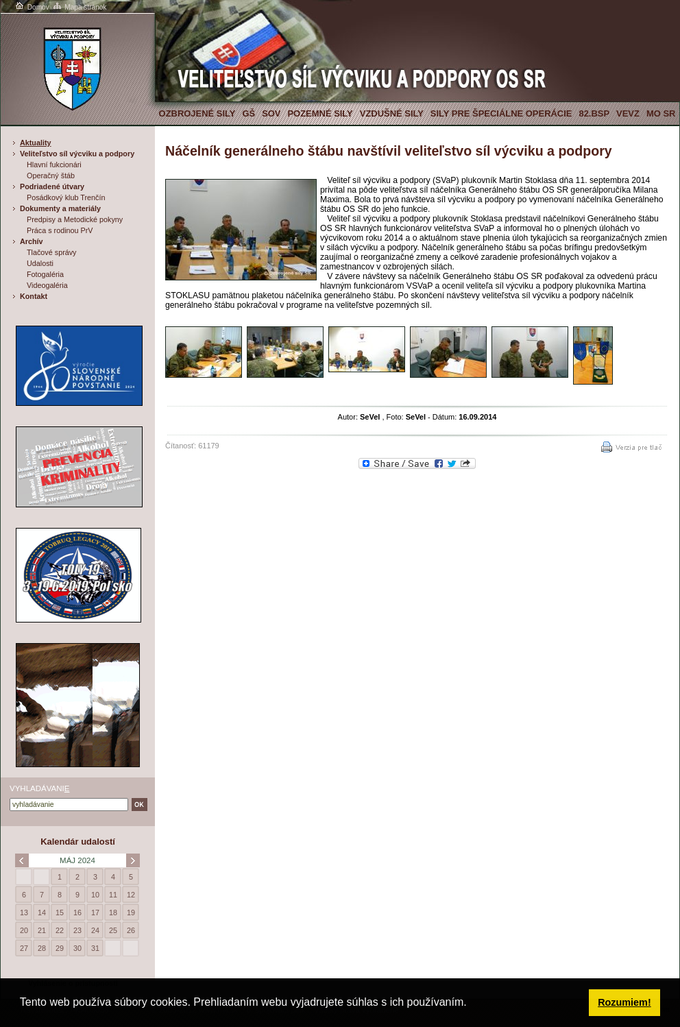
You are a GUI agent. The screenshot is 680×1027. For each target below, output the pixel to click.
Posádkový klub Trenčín (66, 197)
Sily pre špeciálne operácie (501, 113)
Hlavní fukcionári (54, 164)
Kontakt (33, 296)
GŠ (248, 113)
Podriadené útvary (52, 186)
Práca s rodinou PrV (60, 230)
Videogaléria (47, 285)
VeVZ (628, 113)
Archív (31, 241)
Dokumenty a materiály (60, 208)
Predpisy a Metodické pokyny (75, 219)
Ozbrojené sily (197, 113)
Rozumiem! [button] (624, 1002)
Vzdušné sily (392, 113)
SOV (271, 113)
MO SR (660, 113)
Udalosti (40, 263)
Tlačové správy (52, 252)
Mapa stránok (79, 7)
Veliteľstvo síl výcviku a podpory (77, 153)
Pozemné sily (319, 113)
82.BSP (594, 113)
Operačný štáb (51, 175)
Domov (31, 7)
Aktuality (35, 142)
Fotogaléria (45, 274)
